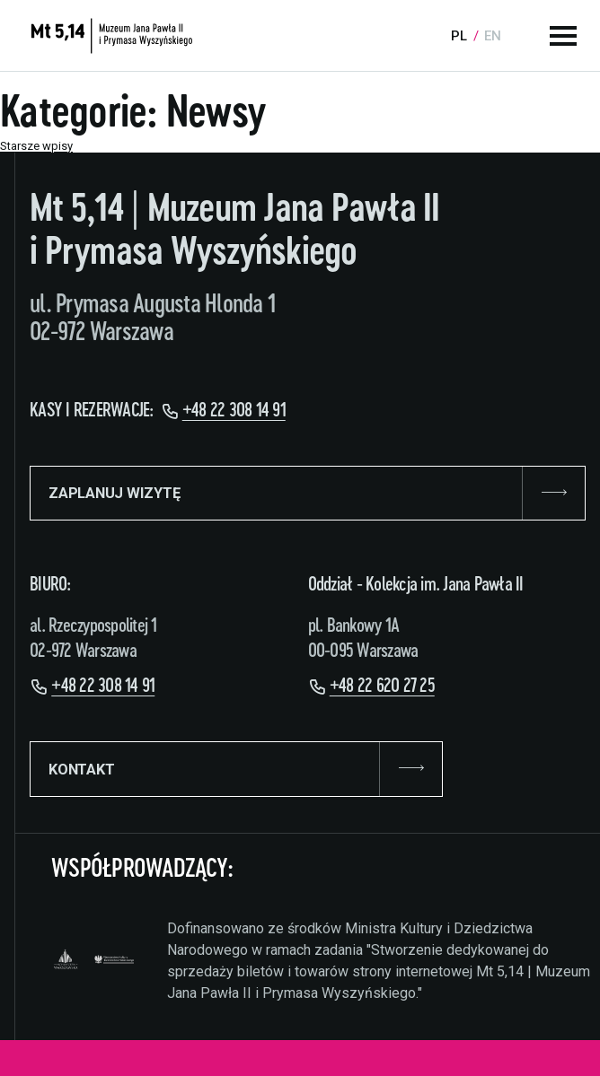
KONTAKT (236, 769)
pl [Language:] (459, 36)
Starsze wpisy (36, 146)
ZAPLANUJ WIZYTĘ (308, 493)
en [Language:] (492, 36)
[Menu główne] (563, 36)
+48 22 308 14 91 (234, 410)
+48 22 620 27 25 (382, 686)
